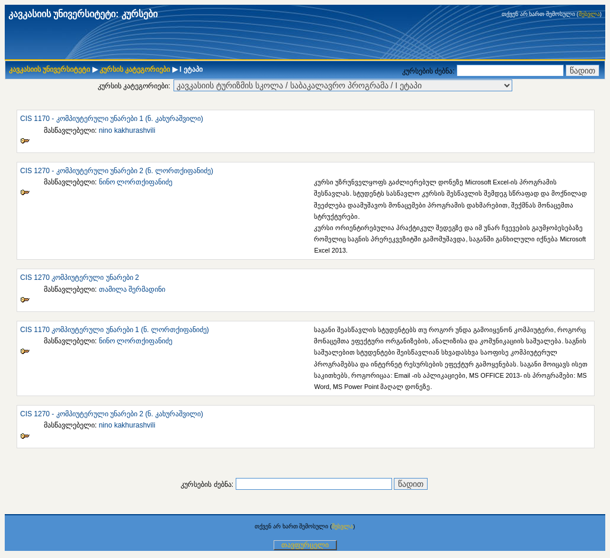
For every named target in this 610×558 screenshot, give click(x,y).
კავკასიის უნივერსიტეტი (49, 69)
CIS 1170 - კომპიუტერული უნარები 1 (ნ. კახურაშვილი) (111, 118)
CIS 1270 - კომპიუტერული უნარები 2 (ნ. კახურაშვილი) (111, 414)
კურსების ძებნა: (429, 71)
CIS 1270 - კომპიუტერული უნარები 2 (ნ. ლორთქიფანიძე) (116, 171)
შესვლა (589, 14)
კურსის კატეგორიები (134, 69)
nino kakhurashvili (127, 130)
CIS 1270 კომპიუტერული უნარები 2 (79, 277)
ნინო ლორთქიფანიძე (135, 182)
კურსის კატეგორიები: (134, 86)
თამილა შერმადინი (132, 289)
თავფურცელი (305, 545)
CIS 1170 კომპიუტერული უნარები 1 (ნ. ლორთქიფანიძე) (114, 330)
